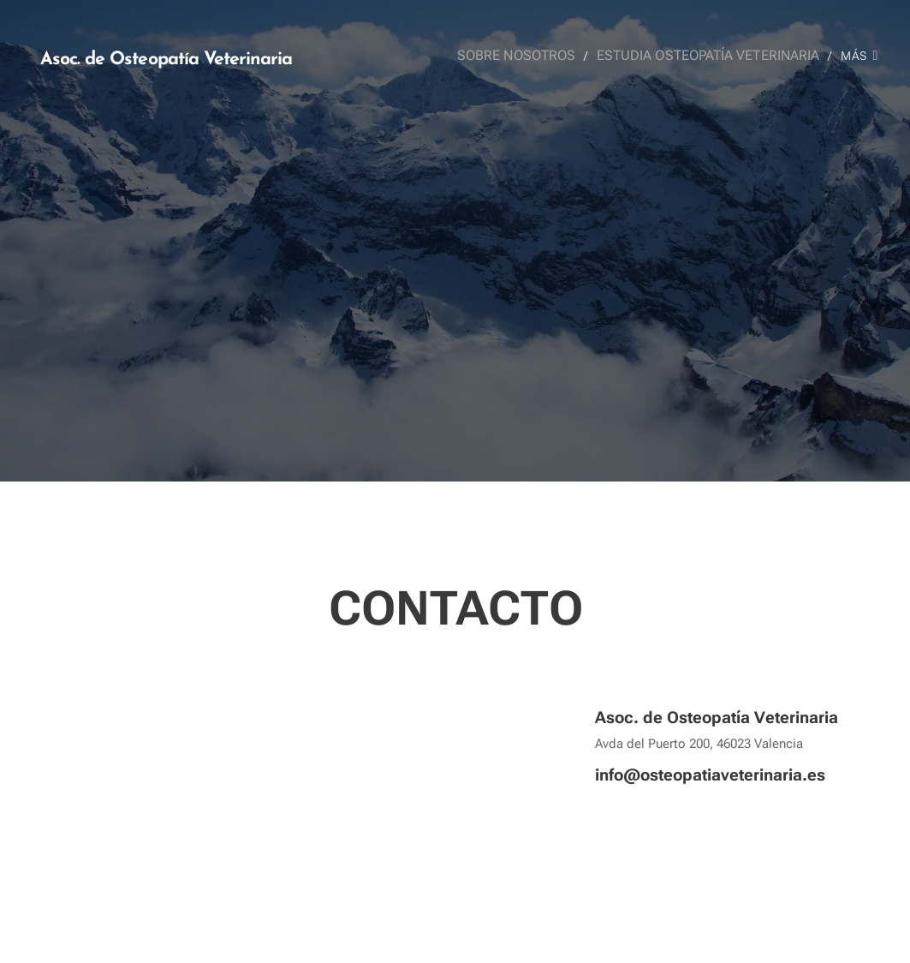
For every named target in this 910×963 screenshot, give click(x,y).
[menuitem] (533, 55)
